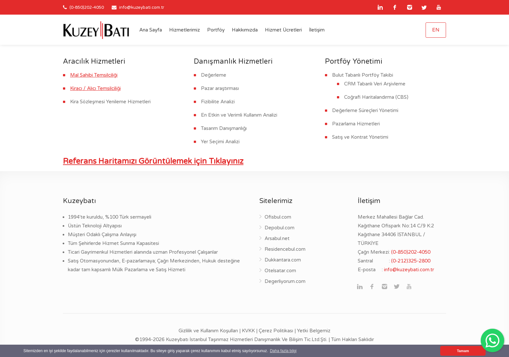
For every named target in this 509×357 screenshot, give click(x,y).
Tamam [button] (463, 351)
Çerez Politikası (276, 331)
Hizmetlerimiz (184, 30)
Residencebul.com (285, 249)
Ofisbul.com (278, 217)
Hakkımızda (245, 30)
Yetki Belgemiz (313, 331)
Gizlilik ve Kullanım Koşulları (208, 331)
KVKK (248, 331)
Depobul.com (279, 228)
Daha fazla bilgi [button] (283, 351)
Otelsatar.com (280, 271)
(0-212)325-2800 (410, 261)
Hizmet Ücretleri (283, 30)
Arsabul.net (277, 238)
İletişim (317, 30)
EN (436, 30)
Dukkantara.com (283, 260)
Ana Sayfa (150, 30)
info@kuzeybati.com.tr (141, 7)
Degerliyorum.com (285, 281)
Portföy (216, 30)
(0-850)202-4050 (86, 7)
